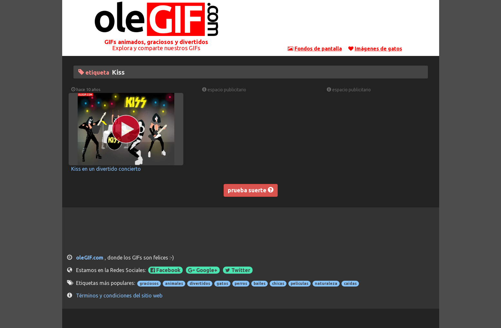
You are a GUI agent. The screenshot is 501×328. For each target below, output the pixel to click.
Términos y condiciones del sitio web (119, 295)
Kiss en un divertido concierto (106, 169)
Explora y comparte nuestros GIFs (156, 48)
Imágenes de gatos (378, 48)
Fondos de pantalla (318, 48)
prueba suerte (251, 190)
